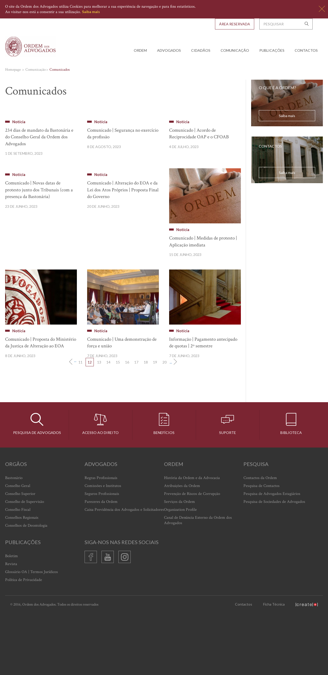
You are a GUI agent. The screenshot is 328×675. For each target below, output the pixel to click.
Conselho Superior (20, 555)
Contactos (306, 50)
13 (99, 424)
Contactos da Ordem (260, 539)
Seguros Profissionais (102, 555)
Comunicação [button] (235, 50)
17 (136, 424)
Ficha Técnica (274, 666)
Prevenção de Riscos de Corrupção (192, 555)
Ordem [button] (140, 50)
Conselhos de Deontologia (26, 587)
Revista (11, 625)
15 (118, 424)
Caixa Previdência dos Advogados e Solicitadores (124, 571)
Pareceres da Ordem (101, 563)
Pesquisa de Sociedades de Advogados (274, 563)
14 (108, 424)
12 (90, 424)
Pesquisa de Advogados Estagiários (271, 555)
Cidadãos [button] (200, 50)
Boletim (11, 617)
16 (127, 424)
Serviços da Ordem (179, 563)
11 (80, 424)
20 (164, 424)
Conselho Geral (17, 547)
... (75, 422)
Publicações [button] (271, 50)
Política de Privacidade (23, 641)
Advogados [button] (169, 50)
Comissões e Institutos (103, 547)
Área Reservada (234, 24)
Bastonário (14, 539)
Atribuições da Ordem (182, 547)
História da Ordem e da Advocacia (192, 539)
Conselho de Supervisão (24, 563)
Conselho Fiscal (17, 571)
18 (146, 424)
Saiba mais (91, 11)
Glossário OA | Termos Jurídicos (31, 633)
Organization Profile (180, 571)
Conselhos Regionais (21, 579)
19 (155, 424)
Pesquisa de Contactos (261, 547)
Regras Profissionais (101, 539)
